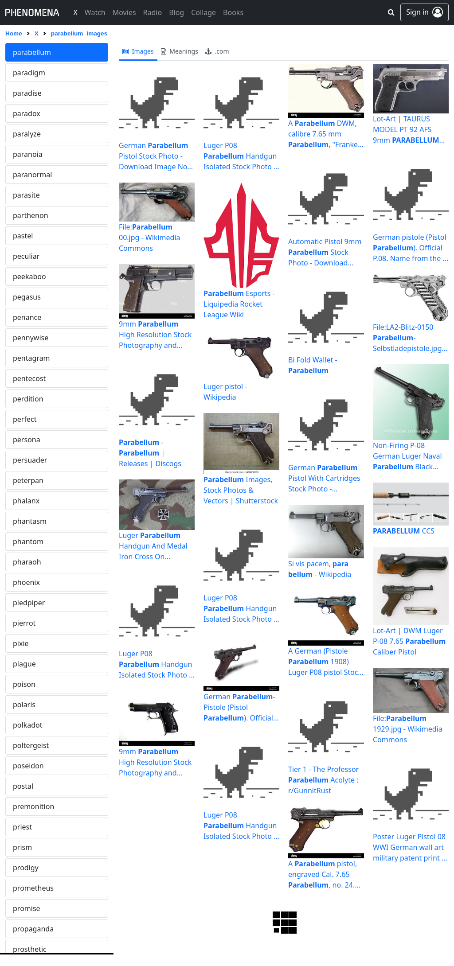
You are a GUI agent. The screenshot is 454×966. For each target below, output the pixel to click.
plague (24, 664)
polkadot (27, 725)
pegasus (27, 297)
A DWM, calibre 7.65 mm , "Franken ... (325, 134)
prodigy (26, 868)
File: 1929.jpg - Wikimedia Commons (407, 728)
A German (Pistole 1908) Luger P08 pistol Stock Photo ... (325, 662)
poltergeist (31, 745)
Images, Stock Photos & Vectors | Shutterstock (241, 490)
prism (22, 847)
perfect (24, 419)
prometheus (33, 888)
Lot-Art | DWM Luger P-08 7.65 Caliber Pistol (409, 641)
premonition (33, 806)
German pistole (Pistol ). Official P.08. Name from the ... (410, 247)
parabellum (32, 52)
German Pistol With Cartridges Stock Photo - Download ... (324, 478)
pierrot (24, 623)
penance (27, 317)
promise (26, 908)
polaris (24, 704)
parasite (26, 195)
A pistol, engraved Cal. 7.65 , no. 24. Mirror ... (326, 874)
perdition (28, 399)
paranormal (32, 174)
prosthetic (30, 949)
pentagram (31, 358)
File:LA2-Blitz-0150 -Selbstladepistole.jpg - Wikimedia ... (409, 338)
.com (217, 51)
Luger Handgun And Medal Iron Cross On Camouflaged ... (153, 546)
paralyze (27, 134)
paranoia (28, 154)
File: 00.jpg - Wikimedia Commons (149, 237)
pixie (21, 643)
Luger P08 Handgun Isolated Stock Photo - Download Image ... (155, 664)
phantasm (30, 521)
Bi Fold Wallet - (312, 365)
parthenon (30, 215)
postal (23, 786)
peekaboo (29, 276)
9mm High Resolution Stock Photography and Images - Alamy (155, 335)
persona (26, 439)
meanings (179, 51)
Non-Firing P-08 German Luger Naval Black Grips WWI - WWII (407, 456)
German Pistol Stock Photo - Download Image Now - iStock (156, 156)
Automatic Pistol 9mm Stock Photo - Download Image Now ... (325, 252)
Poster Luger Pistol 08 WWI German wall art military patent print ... (410, 847)
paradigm (29, 73)
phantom (28, 541)
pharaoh (27, 562)
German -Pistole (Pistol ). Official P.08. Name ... (239, 707)
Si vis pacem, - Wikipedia (319, 569)
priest (22, 827)
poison (24, 684)
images (138, 51)
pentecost (29, 378)
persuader (30, 460)
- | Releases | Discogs (150, 452)
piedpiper (29, 603)
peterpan (28, 480)
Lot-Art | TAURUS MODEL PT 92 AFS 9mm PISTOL (409, 129)
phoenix (26, 582)
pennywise (30, 338)
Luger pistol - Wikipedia (225, 392)
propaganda (33, 929)
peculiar (26, 256)
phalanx (26, 501)
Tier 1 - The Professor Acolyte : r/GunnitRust (323, 779)
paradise (27, 93)
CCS (403, 531)
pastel (23, 236)
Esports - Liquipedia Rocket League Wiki (239, 303)
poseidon (28, 766)
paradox (26, 113)
